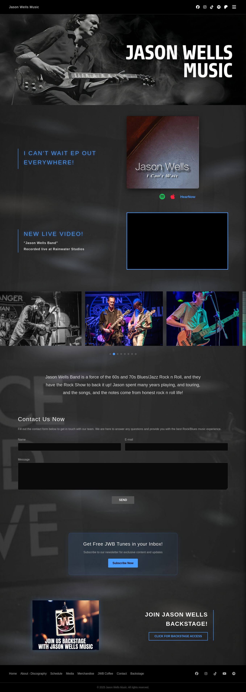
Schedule (56, 673)
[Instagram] (205, 7)
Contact (122, 673)
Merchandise (86, 673)
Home (13, 673)
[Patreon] (226, 7)
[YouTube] (224, 673)
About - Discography (33, 673)
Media (70, 673)
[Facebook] (198, 7)
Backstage (137, 673)
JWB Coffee (105, 673)
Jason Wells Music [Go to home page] (24, 7)
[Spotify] (218, 7)
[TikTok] (211, 7)
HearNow (187, 197)
